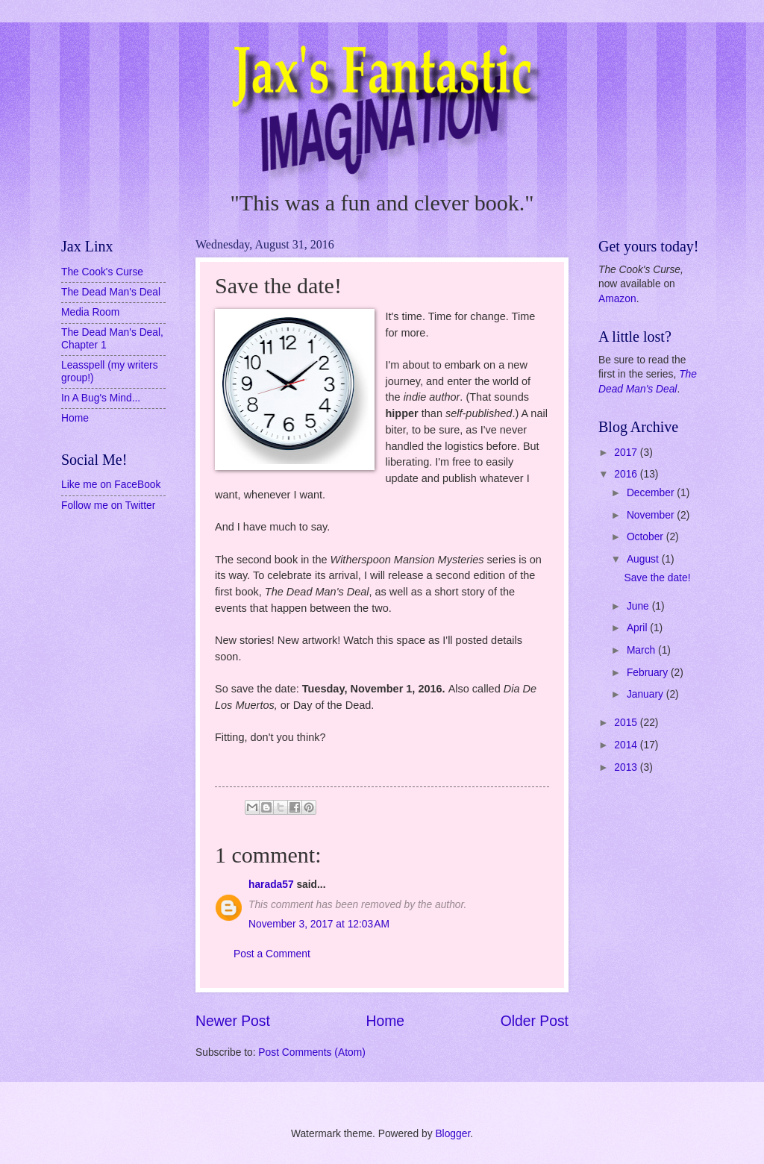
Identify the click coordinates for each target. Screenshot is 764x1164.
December (652, 492)
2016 (627, 474)
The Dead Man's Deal (110, 292)
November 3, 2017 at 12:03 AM (318, 924)
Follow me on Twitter (108, 505)
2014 (627, 745)
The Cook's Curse (102, 272)
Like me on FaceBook (110, 484)
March (642, 650)
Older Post (535, 1021)
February (649, 672)
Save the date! (657, 577)
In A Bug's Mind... (100, 398)
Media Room (90, 312)
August (644, 559)
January (646, 694)
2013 (627, 767)
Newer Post (232, 1021)
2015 (627, 722)
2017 (627, 452)
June (639, 606)
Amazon (617, 298)
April (638, 627)
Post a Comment (272, 954)
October (646, 536)
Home (385, 1021)
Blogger (452, 1133)
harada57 (271, 884)
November (652, 515)
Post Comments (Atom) (311, 1052)
